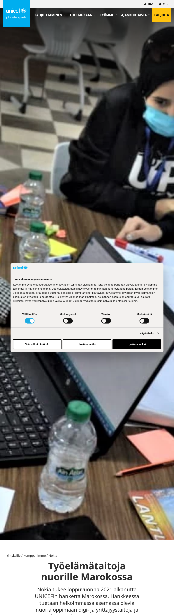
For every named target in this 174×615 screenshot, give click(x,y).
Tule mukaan (82, 15)
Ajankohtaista (135, 15)
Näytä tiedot (147, 333)
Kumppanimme (34, 555)
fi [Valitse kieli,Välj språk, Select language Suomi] (164, 4)
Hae (148, 4)
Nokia (53, 555)
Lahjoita (161, 15)
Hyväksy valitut (87, 344)
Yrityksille (14, 555)
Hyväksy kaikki (137, 344)
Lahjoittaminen (50, 15)
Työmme (108, 15)
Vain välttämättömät (37, 344)
